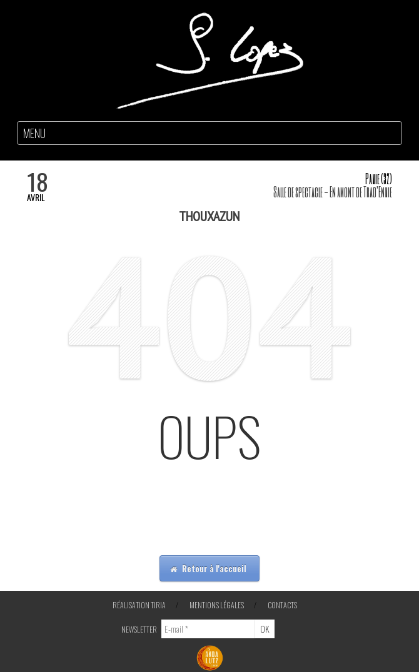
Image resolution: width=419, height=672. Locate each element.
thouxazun (209, 216)
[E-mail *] (208, 629)
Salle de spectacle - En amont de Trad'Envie (332, 191)
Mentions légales (216, 605)
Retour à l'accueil (208, 568)
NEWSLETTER (139, 629)
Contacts (282, 605)
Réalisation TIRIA (139, 605)
